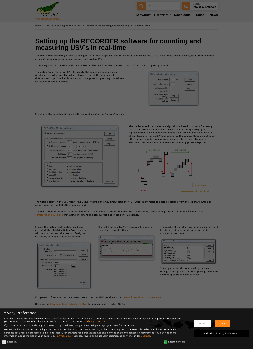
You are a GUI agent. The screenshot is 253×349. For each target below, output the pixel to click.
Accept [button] (202, 322)
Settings (145, 334)
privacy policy (65, 334)
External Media (174, 340)
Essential (9, 340)
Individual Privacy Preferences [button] (221, 332)
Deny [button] (222, 322)
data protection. (96, 320)
